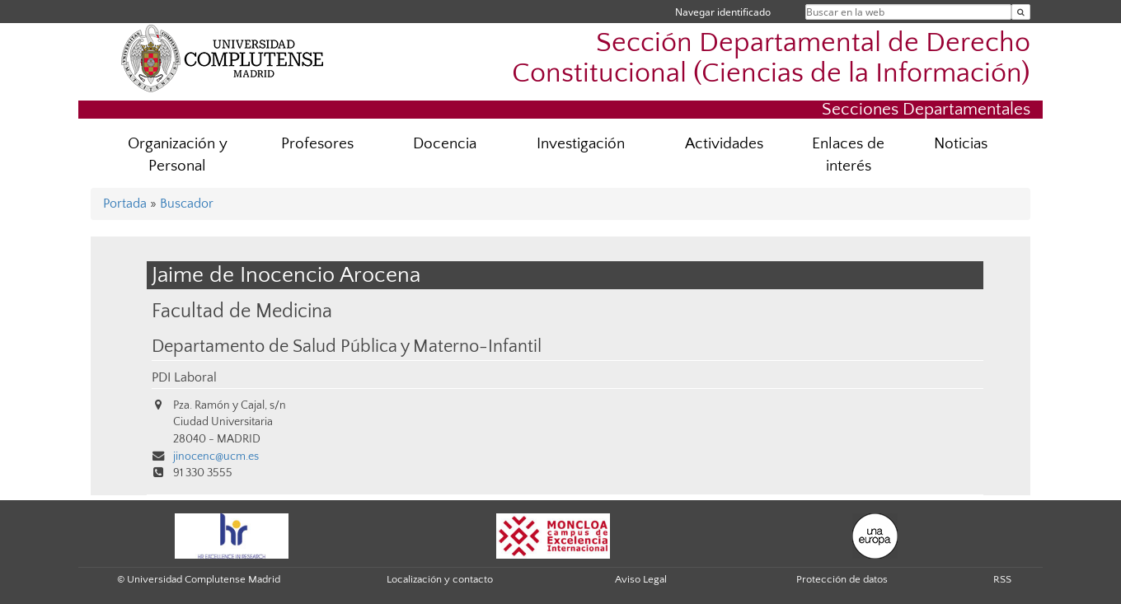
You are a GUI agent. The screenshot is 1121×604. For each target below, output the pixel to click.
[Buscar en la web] (1020, 12)
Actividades (724, 143)
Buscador (186, 203)
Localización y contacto (440, 579)
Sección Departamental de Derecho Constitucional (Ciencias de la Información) (771, 58)
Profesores (317, 143)
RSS (1002, 579)
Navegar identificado (723, 12)
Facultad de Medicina (242, 311)
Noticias (960, 143)
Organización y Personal (177, 155)
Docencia (444, 143)
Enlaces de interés (848, 155)
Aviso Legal (641, 579)
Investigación (581, 143)
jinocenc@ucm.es (216, 456)
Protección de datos (842, 579)
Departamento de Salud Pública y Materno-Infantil (347, 347)
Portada (125, 203)
